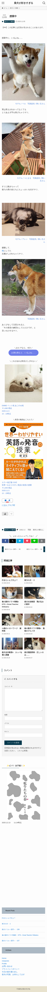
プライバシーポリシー (10, 969)
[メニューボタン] (3, 3)
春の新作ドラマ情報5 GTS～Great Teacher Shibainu (20, 935)
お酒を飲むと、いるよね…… (23, 353)
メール (6, 723)
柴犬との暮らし (38, 530)
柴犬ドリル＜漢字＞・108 (10, 929)
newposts (5, 961)
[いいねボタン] (5, 514)
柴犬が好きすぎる (23, 3)
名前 (5, 715)
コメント (8, 686)
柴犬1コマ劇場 (9, 21)
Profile (4, 964)
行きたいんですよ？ (8, 918)
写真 (29, 530)
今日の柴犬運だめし (10, 972)
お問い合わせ (7, 966)
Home (4, 958)
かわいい (23, 530)
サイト (6, 731)
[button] (5, 541)
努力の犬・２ (6, 924)
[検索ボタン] (44, 3)
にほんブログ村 (8, 505)
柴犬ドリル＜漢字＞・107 (10, 941)
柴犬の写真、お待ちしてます (13, 974)
